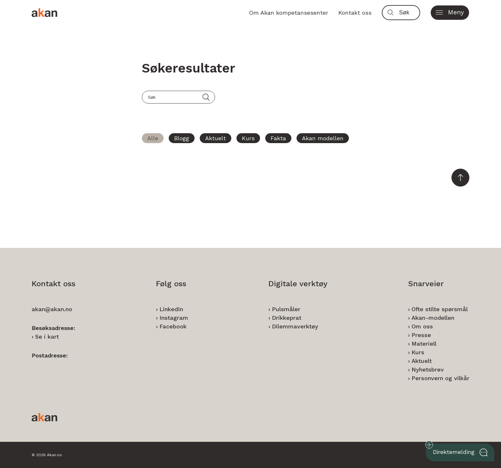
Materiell (424, 343)
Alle (152, 138)
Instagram (173, 317)
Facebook (173, 326)
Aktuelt (215, 138)
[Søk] (408, 12)
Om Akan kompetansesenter (288, 12)
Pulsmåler (286, 309)
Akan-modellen (433, 317)
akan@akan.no (52, 309)
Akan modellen (322, 138)
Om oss (422, 326)
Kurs (248, 138)
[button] (449, 12)
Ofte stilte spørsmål (440, 309)
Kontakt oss (355, 12)
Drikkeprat (286, 317)
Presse (421, 335)
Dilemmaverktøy (295, 326)
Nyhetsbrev (428, 369)
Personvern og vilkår (440, 378)
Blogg (181, 138)
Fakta (278, 138)
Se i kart (47, 336)
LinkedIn (171, 309)
